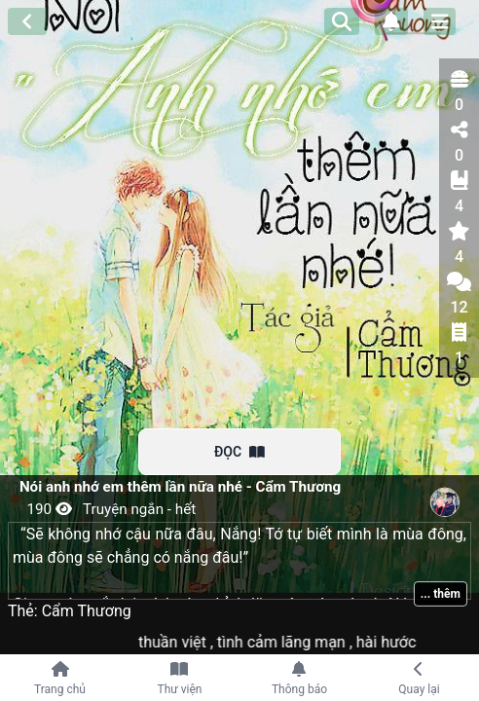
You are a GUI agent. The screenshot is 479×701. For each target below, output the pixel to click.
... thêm (441, 594)
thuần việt (183, 642)
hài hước (396, 642)
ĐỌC (239, 452)
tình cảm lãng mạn (292, 642)
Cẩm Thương (86, 611)
